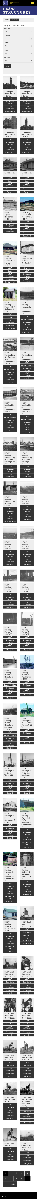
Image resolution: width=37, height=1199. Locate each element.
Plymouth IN (27, 847)
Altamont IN (27, 935)
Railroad (7, 28)
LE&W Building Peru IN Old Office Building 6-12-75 (27, 722)
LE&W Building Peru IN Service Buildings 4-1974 (27, 773)
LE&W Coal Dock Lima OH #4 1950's (27, 1016)
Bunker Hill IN (10, 328)
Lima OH (10, 382)
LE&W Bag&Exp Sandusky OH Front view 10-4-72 (9, 261)
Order (6, 50)
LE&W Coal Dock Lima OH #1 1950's (9, 974)
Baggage (27, 268)
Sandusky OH (10, 282)
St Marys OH (27, 1164)
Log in (3, 1196)
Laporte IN (27, 236)
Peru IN (27, 743)
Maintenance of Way (27, 843)
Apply (7, 66)
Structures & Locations (10, 103)
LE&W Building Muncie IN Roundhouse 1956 (9, 674)
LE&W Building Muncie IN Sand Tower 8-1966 (26, 674)
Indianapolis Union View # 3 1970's (9, 134)
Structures (14, 20)
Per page (7, 57)
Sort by (6, 43)
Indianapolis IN (10, 112)
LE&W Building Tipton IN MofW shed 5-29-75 (9, 926)
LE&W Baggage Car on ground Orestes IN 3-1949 (27, 261)
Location (7, 36)
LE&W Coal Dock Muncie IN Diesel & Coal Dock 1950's (27, 1101)
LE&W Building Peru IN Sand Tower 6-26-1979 (9, 773)
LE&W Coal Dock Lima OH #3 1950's (9, 1016)
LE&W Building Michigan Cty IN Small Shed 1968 (9, 501)
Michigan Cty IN (10, 521)
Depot (10, 181)
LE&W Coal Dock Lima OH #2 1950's (27, 974)
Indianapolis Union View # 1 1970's (9, 94)
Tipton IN (10, 192)
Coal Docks (27, 932)
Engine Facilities (27, 319)
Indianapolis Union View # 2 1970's (27, 94)
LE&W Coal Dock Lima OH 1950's (9, 1058)
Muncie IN (27, 519)
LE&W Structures (10, 107)
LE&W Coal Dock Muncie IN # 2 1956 (27, 1058)
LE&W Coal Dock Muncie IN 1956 (9, 1099)
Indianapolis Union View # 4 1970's (27, 134)
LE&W (10, 99)
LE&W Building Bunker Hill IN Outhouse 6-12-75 (9, 307)
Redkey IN (27, 894)
